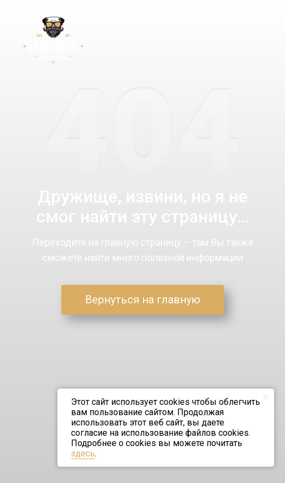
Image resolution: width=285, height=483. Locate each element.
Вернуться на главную (142, 299)
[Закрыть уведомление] (266, 396)
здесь (83, 453)
